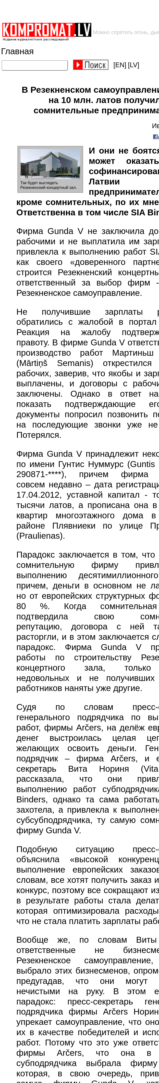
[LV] (133, 65)
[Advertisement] (78, 11)
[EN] (119, 65)
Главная (17, 51)
